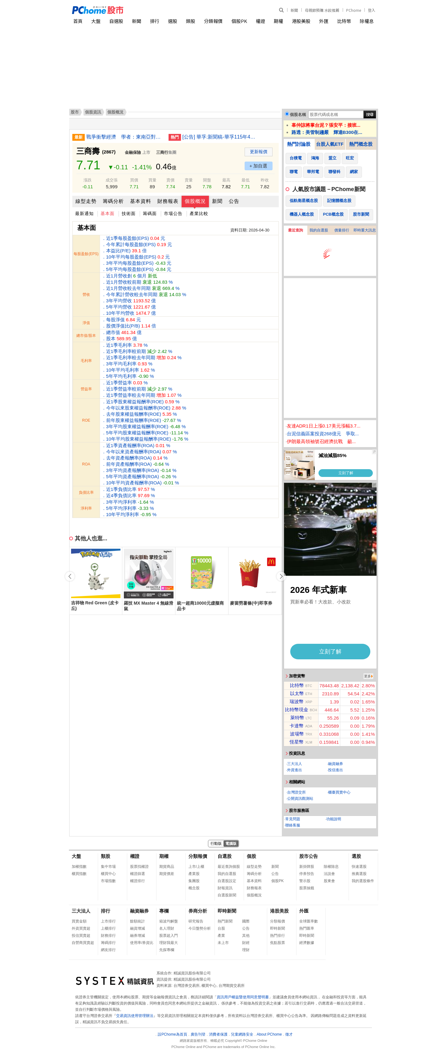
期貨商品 (166, 866)
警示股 (304, 881)
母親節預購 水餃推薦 (322, 10)
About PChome (269, 1034)
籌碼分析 (113, 201)
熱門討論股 (298, 144)
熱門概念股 (360, 144)
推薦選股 (359, 874)
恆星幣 (297, 741)
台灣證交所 (296, 792)
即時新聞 (227, 910)
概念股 (194, 888)
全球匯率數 (308, 921)
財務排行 (108, 935)
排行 (154, 21)
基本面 (108, 213)
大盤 (96, 21)
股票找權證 (139, 866)
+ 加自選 (259, 165)
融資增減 (137, 928)
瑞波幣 (297, 701)
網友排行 (108, 950)
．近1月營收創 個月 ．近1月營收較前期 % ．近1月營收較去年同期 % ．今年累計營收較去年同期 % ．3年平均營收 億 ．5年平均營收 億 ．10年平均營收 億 (144, 294)
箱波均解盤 (168, 921)
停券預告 (306, 874)
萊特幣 (297, 717)
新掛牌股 (306, 866)
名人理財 (166, 928)
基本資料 (140, 201)
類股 (190, 21)
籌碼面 (150, 213)
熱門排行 (277, 935)
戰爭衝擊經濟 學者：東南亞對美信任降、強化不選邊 (125, 137)
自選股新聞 (227, 895)
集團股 (194, 881)
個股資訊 (93, 112)
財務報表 (167, 201)
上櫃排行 (108, 928)
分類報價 (213, 21)
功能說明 (333, 819)
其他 (246, 935)
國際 (246, 921)
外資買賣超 (81, 928)
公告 (234, 201)
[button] (281, 576)
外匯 (323, 21)
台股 (221, 928)
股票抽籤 (306, 888)
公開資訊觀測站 (300, 798)
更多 (367, 676)
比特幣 (344, 21)
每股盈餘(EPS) (86, 254)
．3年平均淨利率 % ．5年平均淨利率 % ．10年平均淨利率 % (129, 508)
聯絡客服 (292, 825)
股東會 (329, 881)
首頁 (78, 21)
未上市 (223, 943)
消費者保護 (218, 1034)
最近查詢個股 (229, 866)
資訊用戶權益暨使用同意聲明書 (243, 997)
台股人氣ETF (329, 144)
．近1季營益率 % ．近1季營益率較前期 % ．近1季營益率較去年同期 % (142, 389)
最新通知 (84, 213)
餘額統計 (137, 921)
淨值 (86, 323)
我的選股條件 (363, 881)
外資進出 (294, 770)
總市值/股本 (86, 335)
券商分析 (197, 910)
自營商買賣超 (83, 943)
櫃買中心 (108, 874)
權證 (260, 21)
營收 (86, 294)
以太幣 (297, 693)
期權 (278, 21)
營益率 (86, 389)
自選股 (116, 21)
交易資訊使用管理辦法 (134, 1016)
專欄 (164, 910)
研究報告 (195, 921)
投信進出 (335, 770)
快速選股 (359, 866)
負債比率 (86, 492)
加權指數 (79, 866)
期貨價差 (166, 874)
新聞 (294, 10)
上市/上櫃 (196, 866)
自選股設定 (227, 881)
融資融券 (335, 764)
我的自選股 (318, 230)
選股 (172, 21)
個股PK (239, 21)
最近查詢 (295, 230)
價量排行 (341, 230)
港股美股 (301, 21)
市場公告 (173, 213)
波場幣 (297, 733)
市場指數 (108, 881)
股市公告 (308, 856)
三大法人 (294, 764)
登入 (371, 10)
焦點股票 (277, 943)
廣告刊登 (198, 1034)
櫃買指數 (79, 874)
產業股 (194, 874)
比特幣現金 (296, 709)
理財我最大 (168, 943)
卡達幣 (297, 725)
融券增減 (137, 935)
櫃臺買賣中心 (339, 792)
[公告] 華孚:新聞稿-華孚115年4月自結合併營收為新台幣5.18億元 (221, 137)
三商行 (162, 152)
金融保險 (133, 152)
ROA (86, 464)
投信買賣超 (81, 935)
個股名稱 (298, 114)
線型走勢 (86, 201)
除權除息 (331, 866)
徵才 (289, 1034)
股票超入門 (168, 935)
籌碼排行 (108, 943)
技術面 (129, 213)
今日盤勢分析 (199, 928)
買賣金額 (79, 921)
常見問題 (292, 819)
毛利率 (86, 361)
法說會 (329, 874)
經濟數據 (306, 943)
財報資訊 (225, 888)
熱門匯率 (306, 928)
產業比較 (199, 213)
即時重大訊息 (365, 230)
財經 (246, 943)
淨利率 (86, 508)
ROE (86, 420)
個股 (251, 856)
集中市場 (108, 866)
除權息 (367, 21)
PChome (353, 10)
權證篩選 (137, 874)
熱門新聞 (225, 921)
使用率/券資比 (141, 943)
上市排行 (108, 921)
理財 (246, 950)
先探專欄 (166, 950)
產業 (221, 935)
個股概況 (195, 201)
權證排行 (137, 881)
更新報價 (258, 151)
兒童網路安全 (242, 1034)
